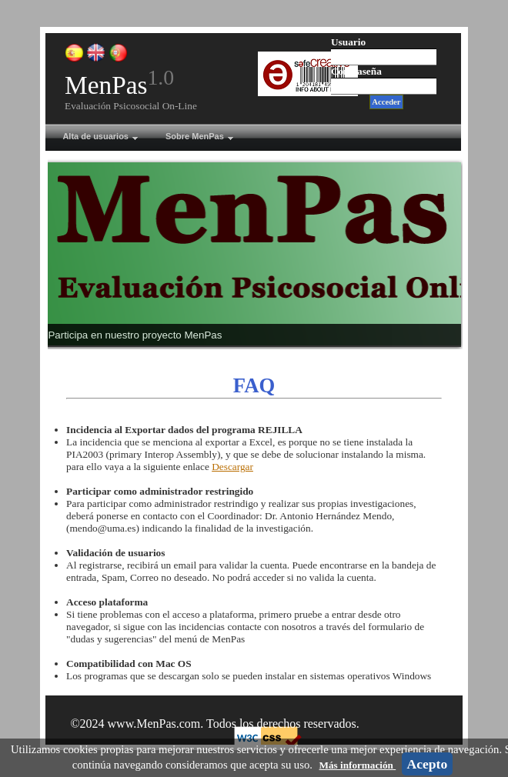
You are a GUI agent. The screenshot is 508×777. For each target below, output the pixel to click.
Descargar (232, 466)
